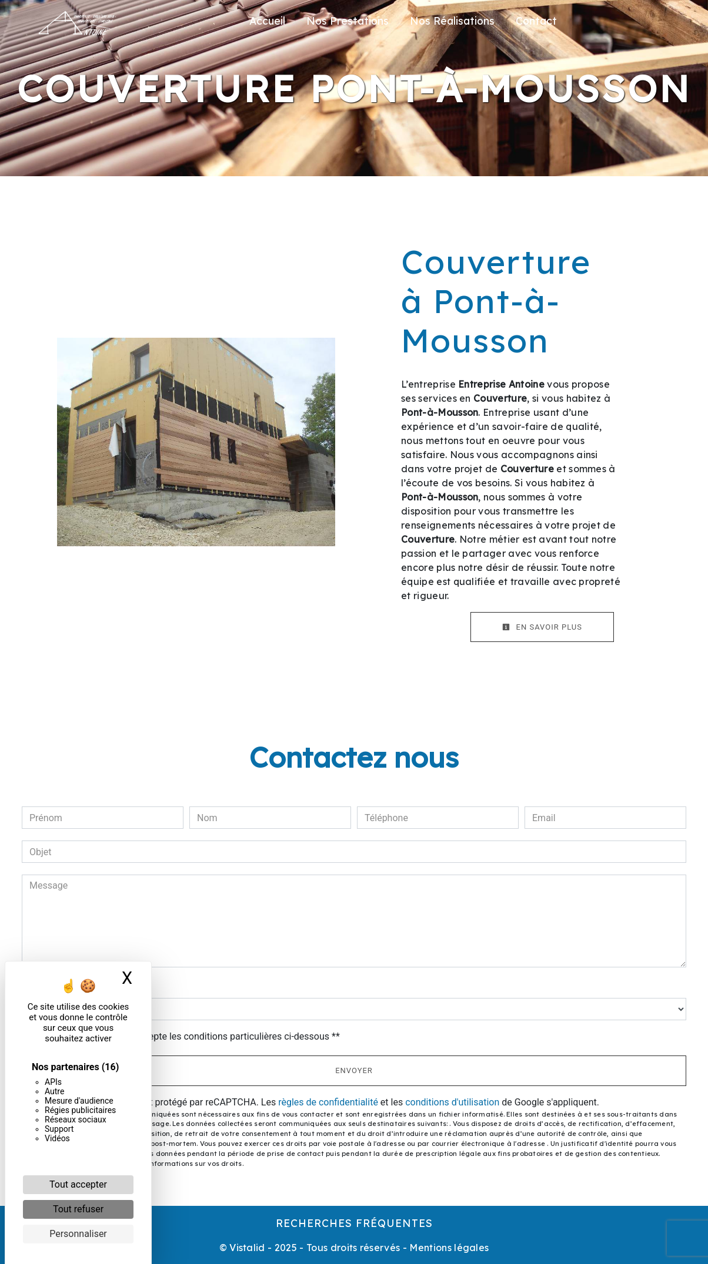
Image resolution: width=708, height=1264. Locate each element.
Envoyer (354, 1070)
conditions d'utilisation (452, 1102)
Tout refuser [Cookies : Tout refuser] (78, 1209)
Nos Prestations (347, 20)
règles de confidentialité (328, 1102)
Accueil (267, 20)
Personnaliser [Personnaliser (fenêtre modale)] (78, 1233)
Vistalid (247, 1247)
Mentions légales (448, 1247)
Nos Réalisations (452, 20)
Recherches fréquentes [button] (354, 1222)
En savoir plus (542, 627)
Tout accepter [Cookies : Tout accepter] (78, 1184)
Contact (536, 20)
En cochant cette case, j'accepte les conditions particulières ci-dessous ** (187, 1036)
